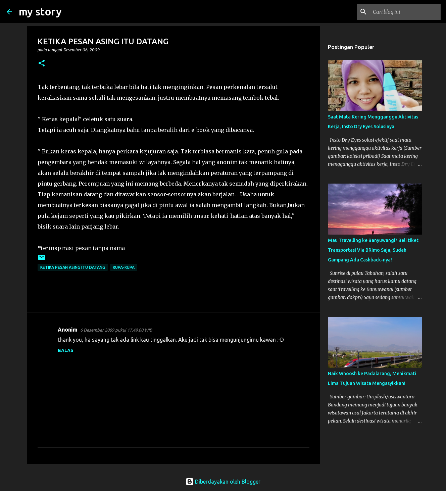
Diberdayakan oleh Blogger (223, 482)
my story (40, 11)
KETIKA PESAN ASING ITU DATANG (72, 267)
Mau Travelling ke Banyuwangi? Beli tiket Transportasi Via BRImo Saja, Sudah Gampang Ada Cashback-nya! (373, 250)
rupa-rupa (124, 267)
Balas (65, 350)
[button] (42, 63)
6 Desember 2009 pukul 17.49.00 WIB (116, 330)
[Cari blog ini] (405, 12)
